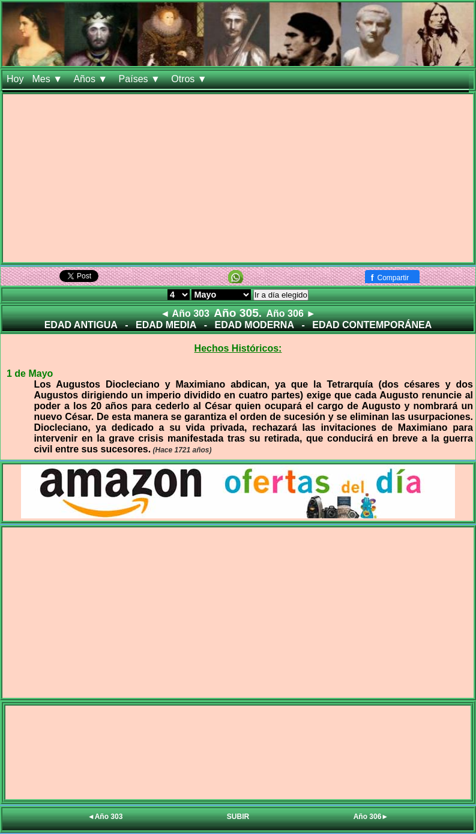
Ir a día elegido (281, 294)
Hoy (15, 79)
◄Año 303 (105, 816)
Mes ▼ (48, 79)
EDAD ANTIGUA (81, 325)
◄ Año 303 (184, 313)
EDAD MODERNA (254, 325)
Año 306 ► (291, 313)
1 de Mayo (30, 373)
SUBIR (238, 816)
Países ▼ (141, 79)
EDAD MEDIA (166, 325)
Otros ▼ (190, 79)
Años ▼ (91, 79)
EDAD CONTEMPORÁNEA (372, 325)
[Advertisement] (238, 178)
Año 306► (371, 816)
